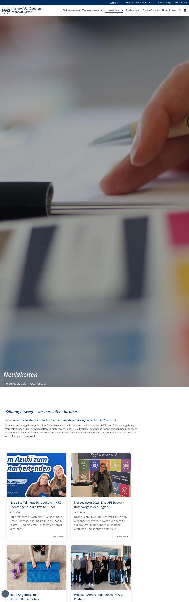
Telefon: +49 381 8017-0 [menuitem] (139, 2)
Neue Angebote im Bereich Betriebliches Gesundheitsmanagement (148, 506)
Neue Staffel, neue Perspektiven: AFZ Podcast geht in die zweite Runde (32, 506)
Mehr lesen (54, 545)
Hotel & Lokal (169, 10)
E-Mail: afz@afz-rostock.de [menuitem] (172, 2)
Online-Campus (151, 10)
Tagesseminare (91, 10)
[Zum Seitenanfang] (5, 595)
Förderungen (133, 10)
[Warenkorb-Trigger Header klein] (185, 10)
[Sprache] (114, 2)
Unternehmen (113, 10)
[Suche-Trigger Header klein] (180, 10)
